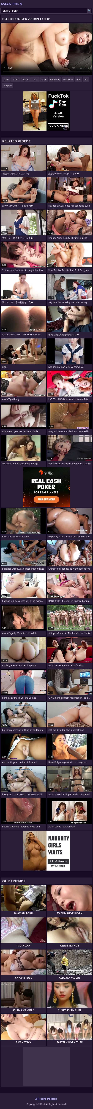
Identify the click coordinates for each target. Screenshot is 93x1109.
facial (43, 79)
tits (86, 79)
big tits (25, 79)
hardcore (68, 79)
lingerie (8, 85)
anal (35, 79)
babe (6, 79)
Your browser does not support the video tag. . (46, 49)
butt (79, 79)
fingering (55, 79)
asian (15, 79)
